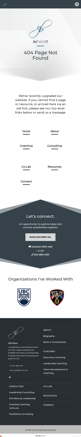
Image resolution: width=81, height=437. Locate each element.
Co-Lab (26, 166)
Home (26, 131)
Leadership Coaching (55, 363)
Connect (26, 181)
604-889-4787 (42, 254)
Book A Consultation (54, 342)
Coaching (26, 145)
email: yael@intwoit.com (18, 370)
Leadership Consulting (21, 392)
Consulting (54, 145)
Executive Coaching (54, 357)
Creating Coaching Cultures (19, 406)
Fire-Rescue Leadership (22, 398)
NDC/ (43, 436)
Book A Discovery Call (40, 237)
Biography (49, 336)
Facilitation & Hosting (21, 414)
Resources (54, 166)
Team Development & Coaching (55, 371)
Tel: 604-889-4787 (16, 366)
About (55, 131)
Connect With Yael (41, 246)
